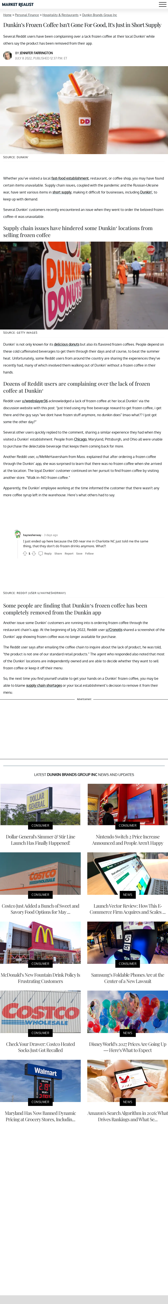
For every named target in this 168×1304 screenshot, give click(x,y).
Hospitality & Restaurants (60, 15)
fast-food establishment (70, 178)
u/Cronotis (114, 630)
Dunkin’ (146, 192)
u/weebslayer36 (35, 401)
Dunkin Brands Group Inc (99, 15)
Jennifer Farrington (36, 53)
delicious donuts (66, 344)
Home (7, 15)
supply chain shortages (44, 685)
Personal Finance (27, 15)
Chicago (80, 439)
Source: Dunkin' (16, 157)
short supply (61, 192)
